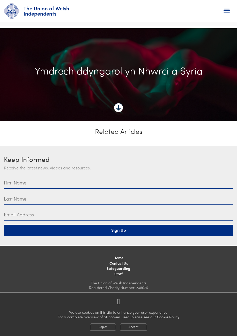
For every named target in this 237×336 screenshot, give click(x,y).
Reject (103, 326)
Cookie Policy (168, 316)
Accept (133, 326)
